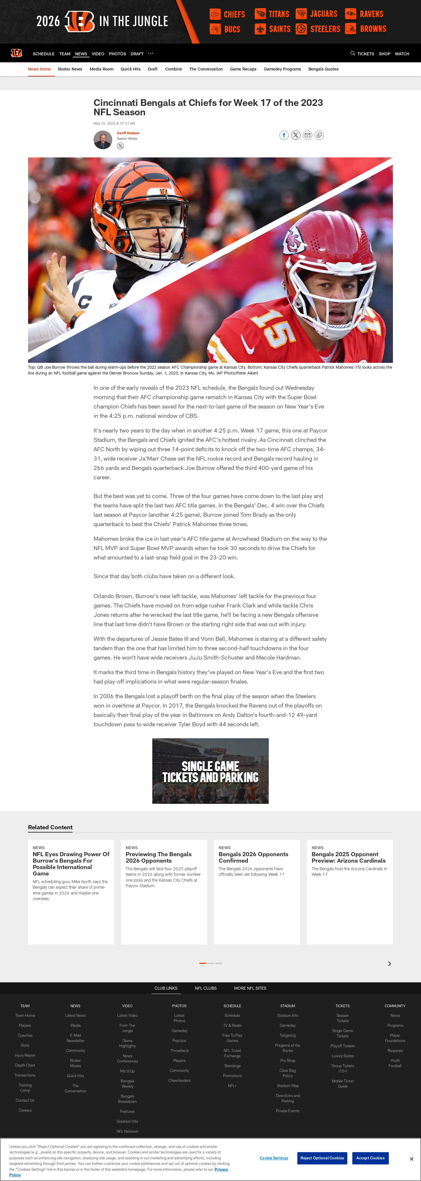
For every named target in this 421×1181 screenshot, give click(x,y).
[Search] (353, 53)
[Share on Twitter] (296, 138)
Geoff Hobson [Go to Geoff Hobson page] (128, 133)
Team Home (24, 1015)
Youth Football (394, 1059)
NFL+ (230, 1083)
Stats (24, 1044)
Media (74, 1025)
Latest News (74, 1015)
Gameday (177, 1030)
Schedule (229, 1015)
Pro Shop (285, 1059)
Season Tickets (341, 1015)
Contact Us (24, 1102)
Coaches (25, 1034)
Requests (394, 1049)
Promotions (229, 1073)
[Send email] (307, 138)
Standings (230, 1064)
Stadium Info (285, 1015)
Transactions (24, 1078)
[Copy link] (319, 135)
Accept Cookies (370, 1158)
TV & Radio (230, 1025)
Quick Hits (74, 1073)
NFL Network (126, 1126)
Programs (395, 1025)
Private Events (286, 1102)
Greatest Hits (126, 1117)
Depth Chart (24, 1068)
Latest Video (126, 1015)
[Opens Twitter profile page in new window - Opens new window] (120, 146)
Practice (177, 1039)
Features (126, 1107)
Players (24, 1025)
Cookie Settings (274, 1158)
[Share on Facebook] (284, 138)
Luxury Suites (341, 1049)
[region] (210, 1159)
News (395, 1015)
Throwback (177, 1049)
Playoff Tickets (341, 1039)
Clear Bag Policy (286, 1068)
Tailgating (285, 1034)
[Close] (411, 1159)
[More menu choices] (150, 53)
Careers (25, 1112)
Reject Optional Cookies (322, 1158)
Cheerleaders (178, 1078)
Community (74, 1049)
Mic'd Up (126, 1068)
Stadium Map (285, 1078)
